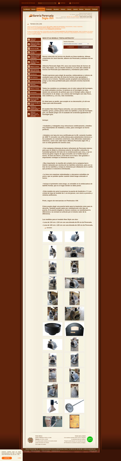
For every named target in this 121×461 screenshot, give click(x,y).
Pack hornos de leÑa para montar (35, 70)
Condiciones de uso (56, 450)
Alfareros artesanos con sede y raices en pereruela (35, 114)
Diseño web (92, 450)
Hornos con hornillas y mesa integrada (35, 62)
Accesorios (33, 92)
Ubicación (87, 9)
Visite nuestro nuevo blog (86, 16)
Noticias (81, 9)
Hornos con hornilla (34, 52)
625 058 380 (76, 16)
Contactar (94, 9)
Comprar (85, 47)
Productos (49, 9)
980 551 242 (69, 16)
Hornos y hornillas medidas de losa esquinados (35, 57)
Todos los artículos (33, 39)
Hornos (33, 9)
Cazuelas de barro (35, 96)
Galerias (75, 9)
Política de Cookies (46, 450)
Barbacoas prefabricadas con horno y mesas (35, 108)
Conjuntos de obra (35, 81)
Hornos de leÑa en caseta (35, 103)
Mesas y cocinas (35, 88)
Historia (63, 9)
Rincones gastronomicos (34, 85)
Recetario (56, 9)
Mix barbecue (34, 77)
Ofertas (69, 9)
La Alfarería (27, 9)
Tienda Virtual (40, 9)
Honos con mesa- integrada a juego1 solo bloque (35, 44)
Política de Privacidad (35, 450)
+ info (19, 458)
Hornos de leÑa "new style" (35, 99)
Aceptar (6, 458)
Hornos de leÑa (35, 48)
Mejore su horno (35, 66)
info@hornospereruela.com (89, 449)
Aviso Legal (26, 450)
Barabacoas (34, 74)
